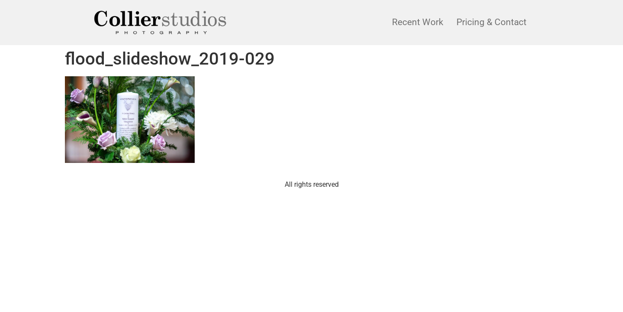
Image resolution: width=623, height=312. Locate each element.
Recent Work (417, 22)
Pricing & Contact (491, 22)
